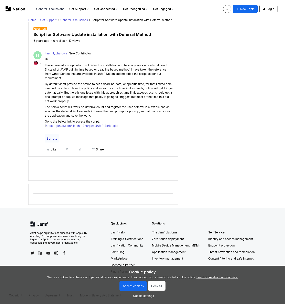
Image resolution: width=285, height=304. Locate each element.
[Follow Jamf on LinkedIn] (40, 253)
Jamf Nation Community (127, 245)
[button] (245, 9)
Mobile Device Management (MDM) (176, 245)
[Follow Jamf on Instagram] (56, 253)
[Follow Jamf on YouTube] (48, 253)
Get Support (79, 9)
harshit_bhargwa (56, 53)
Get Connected (106, 9)
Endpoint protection (221, 245)
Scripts (51, 138)
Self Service (216, 232)
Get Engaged (163, 9)
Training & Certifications (127, 239)
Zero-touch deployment (168, 239)
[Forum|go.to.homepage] (15, 8)
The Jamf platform (164, 232)
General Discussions (50, 9)
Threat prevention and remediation (231, 252)
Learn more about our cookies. (217, 277)
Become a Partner (123, 265)
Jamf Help (118, 232)
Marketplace (119, 258)
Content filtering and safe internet (231, 258)
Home (32, 20)
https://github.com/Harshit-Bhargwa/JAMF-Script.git (81, 125)
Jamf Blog (118, 252)
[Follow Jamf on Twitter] (32, 253)
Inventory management (167, 258)
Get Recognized (135, 9)
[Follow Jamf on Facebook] (64, 253)
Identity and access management (230, 239)
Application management (169, 252)
